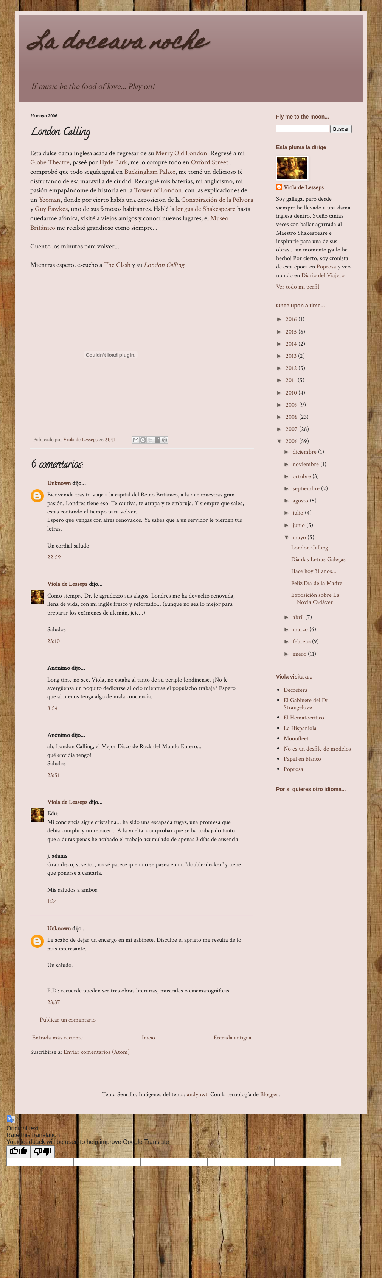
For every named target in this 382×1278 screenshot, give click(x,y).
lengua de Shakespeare (206, 208)
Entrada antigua (233, 1038)
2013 (292, 356)
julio (299, 513)
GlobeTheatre (50, 162)
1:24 (52, 901)
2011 (292, 380)
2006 (292, 441)
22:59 (54, 557)
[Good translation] (18, 1151)
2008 (292, 417)
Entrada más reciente (57, 1038)
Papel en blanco (302, 759)
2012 (292, 368)
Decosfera (295, 690)
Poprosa (326, 267)
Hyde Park (113, 162)
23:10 (53, 641)
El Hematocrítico (304, 718)
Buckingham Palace (149, 171)
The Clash (117, 265)
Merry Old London (181, 153)
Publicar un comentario (68, 1020)
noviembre (306, 464)
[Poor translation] (43, 1151)
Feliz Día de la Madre (316, 583)
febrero (302, 642)
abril (299, 617)
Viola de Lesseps (67, 584)
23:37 (53, 1002)
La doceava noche (118, 43)
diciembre (305, 452)
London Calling (164, 265)
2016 (292, 319)
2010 (292, 393)
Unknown (59, 483)
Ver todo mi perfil (297, 287)
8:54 (52, 708)
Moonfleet (296, 739)
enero (300, 654)
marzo (301, 630)
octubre (302, 477)
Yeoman (50, 199)
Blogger (269, 1095)
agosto (301, 501)
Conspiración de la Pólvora (217, 199)
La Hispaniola (300, 728)
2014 (292, 344)
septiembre (307, 489)
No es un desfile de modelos (317, 749)
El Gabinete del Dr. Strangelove (307, 704)
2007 (292, 429)
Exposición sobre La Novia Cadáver (315, 598)
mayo (300, 537)
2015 (292, 332)
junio (299, 525)
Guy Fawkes (51, 208)
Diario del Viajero (323, 275)
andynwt (197, 1095)
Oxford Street (209, 162)
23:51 (53, 775)
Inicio (148, 1038)
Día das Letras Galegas (318, 559)
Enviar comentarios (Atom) (97, 1052)
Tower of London (158, 190)
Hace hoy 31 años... (314, 571)
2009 (292, 405)
